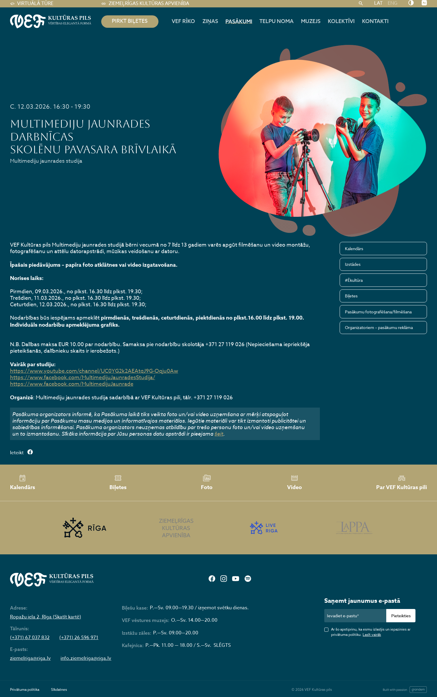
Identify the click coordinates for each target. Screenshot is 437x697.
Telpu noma (276, 21)
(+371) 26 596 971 (78, 638)
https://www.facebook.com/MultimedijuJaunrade (71, 384)
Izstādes (353, 264)
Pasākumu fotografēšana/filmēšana (378, 312)
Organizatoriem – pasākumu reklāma (379, 327)
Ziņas (210, 21)
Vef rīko (183, 21)
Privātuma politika (24, 689)
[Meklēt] (360, 3)
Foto (206, 482)
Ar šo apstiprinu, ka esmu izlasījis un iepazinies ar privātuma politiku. (370, 632)
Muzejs (310, 21)
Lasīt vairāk (372, 634)
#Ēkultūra (354, 280)
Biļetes (351, 296)
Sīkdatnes (59, 689)
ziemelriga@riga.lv (30, 658)
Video (294, 482)
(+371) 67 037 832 (30, 638)
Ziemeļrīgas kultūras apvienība (145, 3)
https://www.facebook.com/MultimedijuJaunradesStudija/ (82, 378)
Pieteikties (401, 615)
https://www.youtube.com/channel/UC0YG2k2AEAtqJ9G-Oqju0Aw (94, 371)
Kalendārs (354, 248)
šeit (219, 433)
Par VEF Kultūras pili (401, 482)
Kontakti (375, 21)
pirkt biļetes (130, 21)
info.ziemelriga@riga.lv (85, 658)
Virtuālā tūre (32, 3)
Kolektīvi (341, 21)
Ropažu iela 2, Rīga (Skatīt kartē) (45, 617)
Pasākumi (238, 21)
